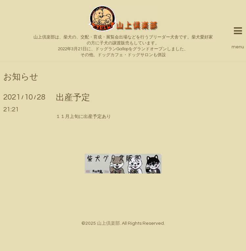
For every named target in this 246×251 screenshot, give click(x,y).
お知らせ (20, 77)
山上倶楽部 (108, 223)
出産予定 (73, 97)
